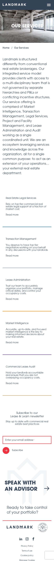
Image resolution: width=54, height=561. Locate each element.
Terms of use (27, 551)
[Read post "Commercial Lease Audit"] (27, 375)
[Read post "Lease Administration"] (27, 289)
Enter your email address (19, 440)
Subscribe (17, 450)
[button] (48, 5)
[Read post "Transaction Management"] (27, 247)
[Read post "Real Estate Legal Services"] (27, 206)
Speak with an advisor (27, 486)
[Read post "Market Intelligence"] (27, 333)
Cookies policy (27, 556)
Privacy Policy (27, 546)
